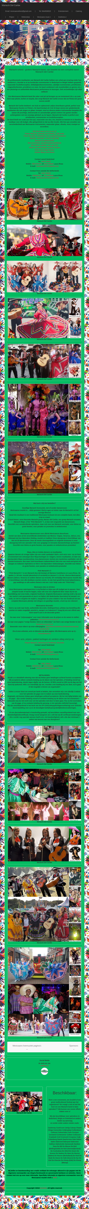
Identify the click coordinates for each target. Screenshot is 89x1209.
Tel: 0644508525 (45, 11)
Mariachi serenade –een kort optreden (44, 138)
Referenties (26, 17)
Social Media (44, 1060)
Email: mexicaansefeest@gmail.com (18, 11)
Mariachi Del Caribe (11, 5)
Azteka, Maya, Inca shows (44, 152)
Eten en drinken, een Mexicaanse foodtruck (44, 143)
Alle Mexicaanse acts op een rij (44, 131)
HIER (55, 1178)
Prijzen (11, 17)
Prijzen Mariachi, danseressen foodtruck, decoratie (44, 134)
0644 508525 (48, 164)
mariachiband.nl (44, 633)
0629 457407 (37, 164)
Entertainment (63, 11)
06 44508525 (48, 175)
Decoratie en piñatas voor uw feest (44, 145)
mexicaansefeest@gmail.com (47, 166)
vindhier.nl (44, 1066)
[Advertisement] (45, 1203)
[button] (27, 1047)
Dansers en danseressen (44, 141)
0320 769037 (46, 161)
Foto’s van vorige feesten (44, 150)
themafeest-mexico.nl (44, 624)
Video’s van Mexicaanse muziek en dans (44, 147)
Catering (79, 11)
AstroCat (43, 1188)
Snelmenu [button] (62, 17)
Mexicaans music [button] (44, 17)
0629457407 (36, 175)
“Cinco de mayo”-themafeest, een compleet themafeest (44, 136)
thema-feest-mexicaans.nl (49, 619)
